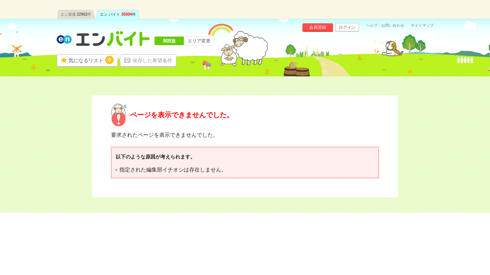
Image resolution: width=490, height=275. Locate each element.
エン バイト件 (118, 14)
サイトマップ (422, 26)
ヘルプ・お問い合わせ (385, 26)
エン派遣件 (75, 14)
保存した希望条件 (152, 60)
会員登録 (317, 27)
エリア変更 (199, 41)
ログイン (347, 27)
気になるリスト (91, 60)
